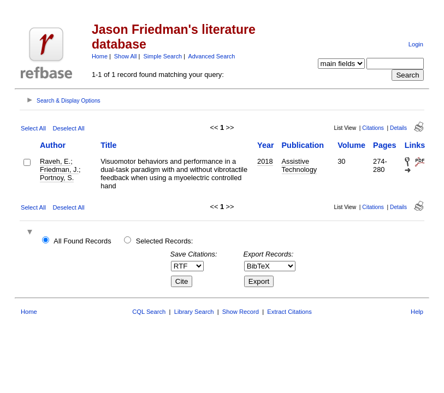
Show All (125, 56)
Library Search (194, 311)
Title (108, 145)
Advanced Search (211, 56)
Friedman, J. (59, 169)
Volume (351, 145)
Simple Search (162, 56)
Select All (33, 128)
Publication (303, 145)
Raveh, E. (55, 161)
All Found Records (82, 241)
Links (415, 145)
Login (416, 44)
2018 (265, 161)
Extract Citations (289, 311)
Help (417, 311)
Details (398, 128)
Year (265, 145)
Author (53, 145)
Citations (373, 128)
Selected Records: (164, 241)
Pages (384, 145)
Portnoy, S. (57, 178)
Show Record (240, 311)
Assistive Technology (299, 165)
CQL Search (148, 311)
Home (100, 56)
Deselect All (68, 128)
